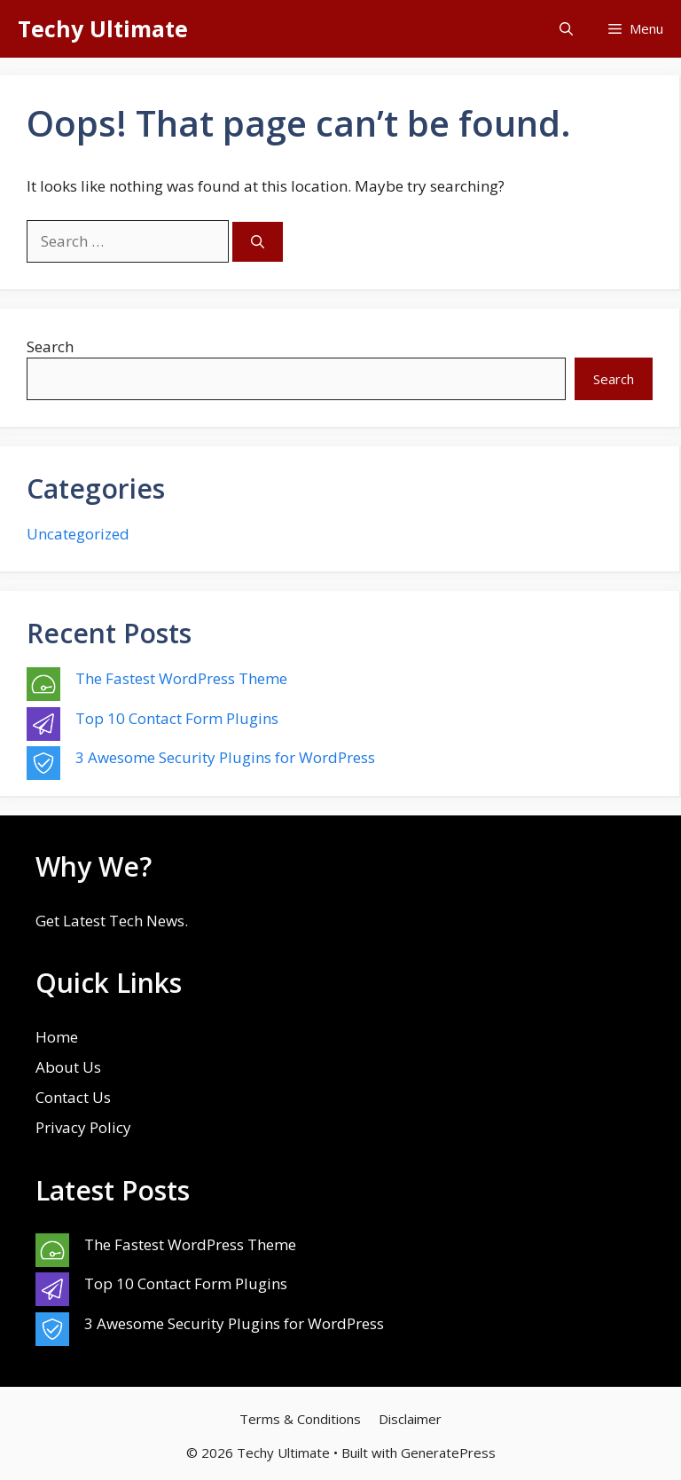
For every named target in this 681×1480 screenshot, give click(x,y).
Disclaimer (410, 1419)
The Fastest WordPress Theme (181, 678)
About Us (68, 1067)
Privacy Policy (83, 1127)
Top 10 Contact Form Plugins (176, 718)
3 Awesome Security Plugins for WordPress (225, 757)
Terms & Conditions (300, 1419)
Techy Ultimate (103, 28)
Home (56, 1037)
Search (50, 346)
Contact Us (73, 1097)
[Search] (257, 242)
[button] (566, 29)
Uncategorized (78, 534)
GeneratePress (448, 1452)
